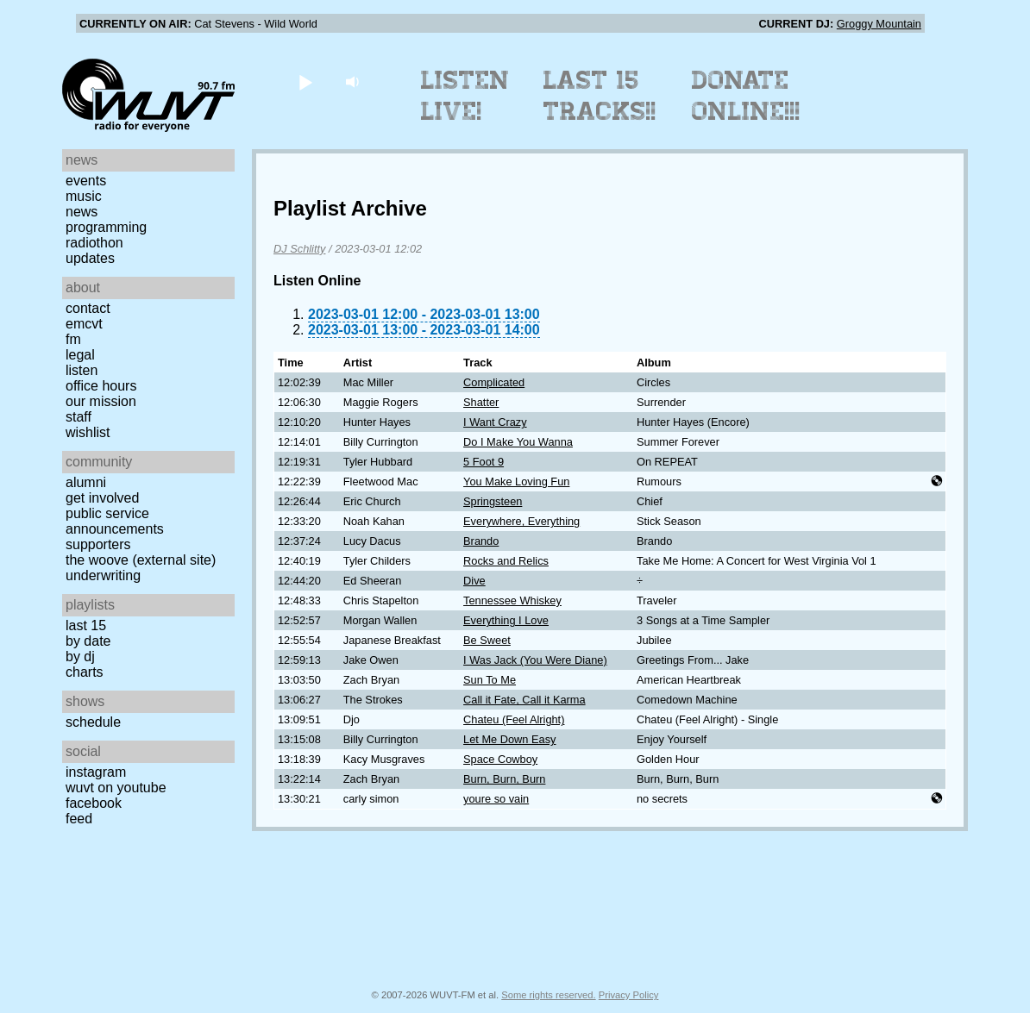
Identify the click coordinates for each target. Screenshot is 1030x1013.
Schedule (93, 722)
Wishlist (88, 432)
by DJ (80, 656)
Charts (85, 672)
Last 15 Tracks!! (599, 96)
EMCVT (84, 323)
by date (88, 641)
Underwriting (103, 575)
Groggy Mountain (879, 23)
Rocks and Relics (506, 560)
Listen (81, 370)
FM (73, 339)
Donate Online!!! (746, 96)
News (81, 211)
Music (84, 196)
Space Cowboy (500, 759)
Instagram (96, 772)
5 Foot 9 (483, 461)
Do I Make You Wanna (518, 441)
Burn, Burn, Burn (504, 778)
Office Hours (101, 385)
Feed (79, 818)
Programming (106, 227)
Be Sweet (487, 640)
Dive (474, 580)
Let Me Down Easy (509, 739)
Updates (90, 258)
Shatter (481, 402)
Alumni (86, 482)
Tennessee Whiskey (512, 600)
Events (86, 180)
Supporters (98, 544)
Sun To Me (489, 679)
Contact (88, 308)
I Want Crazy (494, 422)
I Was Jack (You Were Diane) (535, 659)
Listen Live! (465, 96)
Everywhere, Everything (521, 521)
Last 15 (86, 625)
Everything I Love (506, 620)
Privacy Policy (629, 995)
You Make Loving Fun (516, 481)
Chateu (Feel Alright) (513, 719)
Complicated (493, 382)
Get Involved (102, 498)
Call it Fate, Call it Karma (524, 699)
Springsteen (492, 501)
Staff (78, 417)
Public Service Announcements (115, 521)
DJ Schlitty (299, 248)
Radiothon (94, 242)
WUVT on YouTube (116, 787)
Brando (481, 541)
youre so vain (496, 798)
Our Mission (101, 401)
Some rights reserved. (548, 995)
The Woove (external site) (141, 560)
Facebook (94, 803)
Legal (80, 354)
